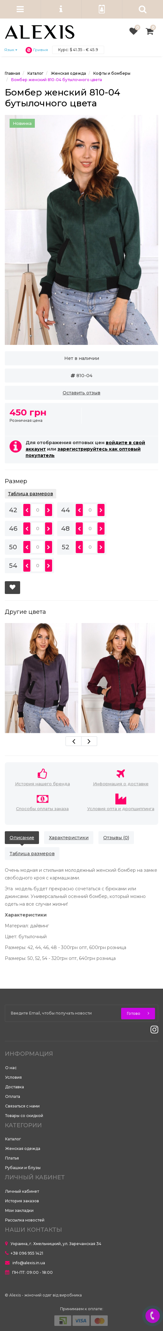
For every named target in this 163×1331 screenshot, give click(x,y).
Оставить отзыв (81, 393)
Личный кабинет (22, 1191)
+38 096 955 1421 (24, 1253)
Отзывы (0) (116, 837)
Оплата (12, 1096)
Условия (13, 1077)
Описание (22, 837)
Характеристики (69, 837)
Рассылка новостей (24, 1220)
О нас (11, 1067)
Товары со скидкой (24, 1115)
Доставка (14, 1086)
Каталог (13, 1139)
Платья (12, 1158)
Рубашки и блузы (23, 1167)
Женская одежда (22, 1148)
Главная (12, 73)
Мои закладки (19, 1210)
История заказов (22, 1200)
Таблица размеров (30, 494)
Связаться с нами (22, 1106)
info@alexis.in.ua (25, 1262)
